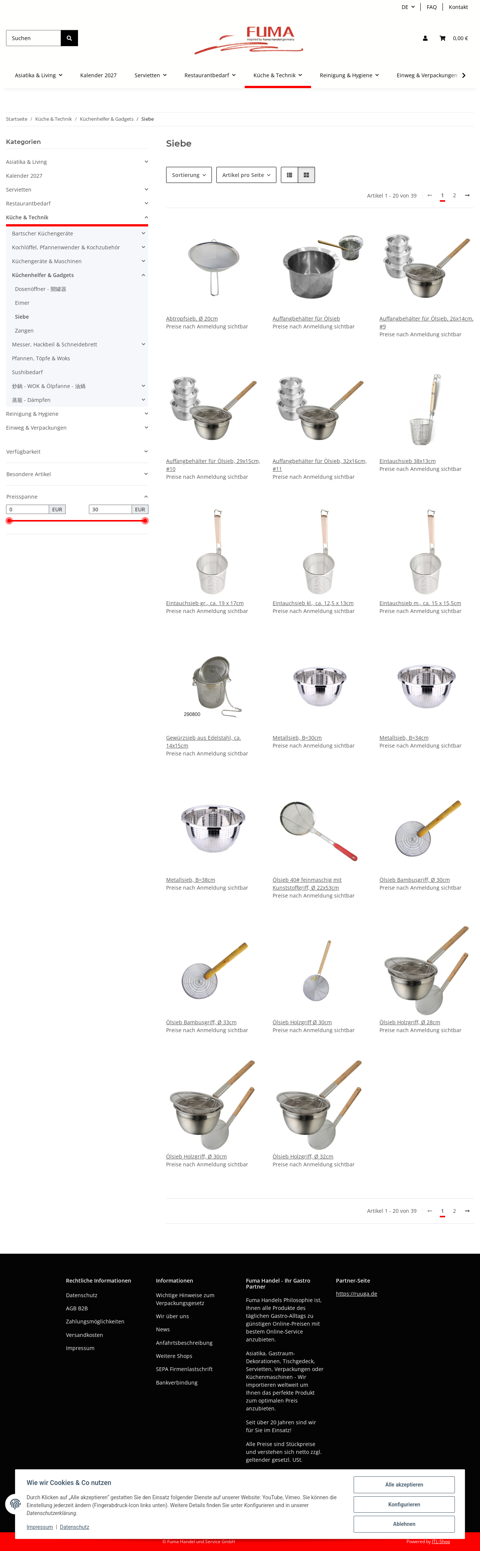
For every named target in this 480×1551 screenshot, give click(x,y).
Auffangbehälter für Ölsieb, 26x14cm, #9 (427, 322)
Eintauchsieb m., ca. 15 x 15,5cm (420, 603)
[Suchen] (33, 38)
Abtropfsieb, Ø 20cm (192, 318)
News (163, 1329)
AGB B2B (77, 1308)
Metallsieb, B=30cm (297, 737)
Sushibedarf (27, 372)
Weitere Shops (174, 1355)
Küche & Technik (27, 217)
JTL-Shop (441, 1541)
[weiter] (467, 195)
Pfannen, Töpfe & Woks (41, 358)
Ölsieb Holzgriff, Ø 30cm (196, 1156)
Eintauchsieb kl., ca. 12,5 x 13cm (313, 603)
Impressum (40, 1528)
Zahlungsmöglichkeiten (95, 1321)
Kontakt (458, 6)
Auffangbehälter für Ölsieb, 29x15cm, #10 (213, 464)
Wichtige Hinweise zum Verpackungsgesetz (185, 1299)
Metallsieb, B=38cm (190, 879)
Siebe (22, 316)
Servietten (19, 189)
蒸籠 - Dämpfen (31, 399)
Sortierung (186, 174)
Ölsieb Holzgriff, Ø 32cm (303, 1156)
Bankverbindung (177, 1382)
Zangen (24, 330)
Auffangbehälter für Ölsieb (306, 318)
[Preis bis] (110, 509)
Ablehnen (403, 1524)
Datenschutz (75, 1528)
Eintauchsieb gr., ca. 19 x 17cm (205, 603)
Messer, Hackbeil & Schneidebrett (54, 344)
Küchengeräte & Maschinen (47, 261)
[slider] (9, 521)
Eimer (22, 302)
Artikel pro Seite (243, 174)
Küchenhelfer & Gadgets (43, 275)
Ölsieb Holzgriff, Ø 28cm (410, 1022)
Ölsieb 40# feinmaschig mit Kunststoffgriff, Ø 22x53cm (307, 883)
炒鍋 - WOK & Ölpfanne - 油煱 (49, 386)
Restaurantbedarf (28, 203)
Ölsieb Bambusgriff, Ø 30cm (415, 879)
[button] (425, 38)
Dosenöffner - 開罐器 (40, 288)
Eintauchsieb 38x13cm (408, 461)
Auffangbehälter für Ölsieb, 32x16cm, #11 (320, 464)
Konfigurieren (403, 1505)
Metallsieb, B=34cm (404, 737)
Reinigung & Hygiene (32, 413)
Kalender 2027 (24, 175)
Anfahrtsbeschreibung (184, 1342)
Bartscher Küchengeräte (42, 233)
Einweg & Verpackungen (36, 427)
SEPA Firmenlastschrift (184, 1369)
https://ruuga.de (356, 1293)
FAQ (432, 6)
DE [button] (405, 6)
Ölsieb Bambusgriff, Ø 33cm (201, 1022)
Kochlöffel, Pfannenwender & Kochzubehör (66, 247)
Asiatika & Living (26, 161)
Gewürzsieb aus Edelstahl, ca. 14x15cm (203, 741)
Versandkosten (84, 1334)
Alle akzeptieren (403, 1485)
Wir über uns (172, 1316)
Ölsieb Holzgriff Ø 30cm (302, 1022)
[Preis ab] (27, 509)
